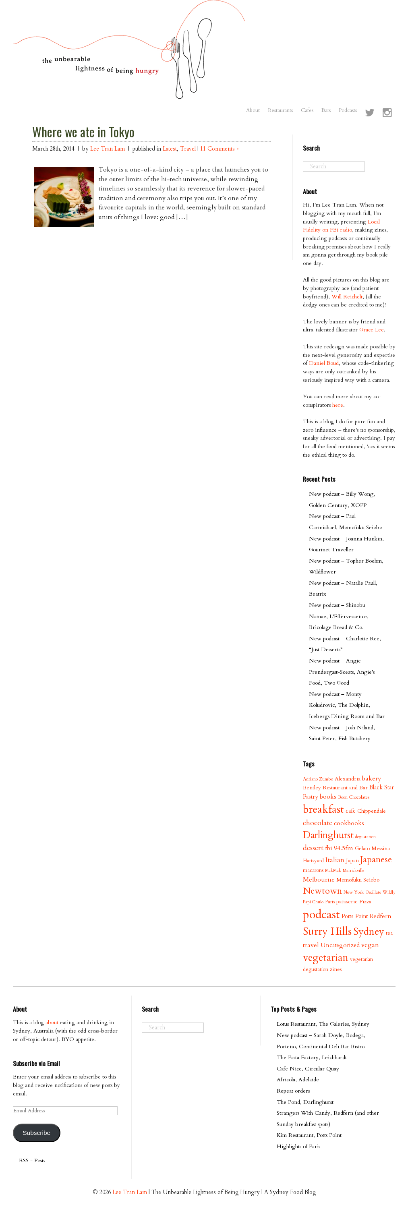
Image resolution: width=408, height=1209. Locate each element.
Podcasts (348, 110)
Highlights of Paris (298, 1146)
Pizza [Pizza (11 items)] (365, 901)
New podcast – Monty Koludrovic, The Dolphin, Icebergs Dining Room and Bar (347, 705)
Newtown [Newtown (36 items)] (322, 891)
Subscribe (36, 1132)
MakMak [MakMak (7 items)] (333, 870)
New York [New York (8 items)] (354, 892)
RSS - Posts (32, 1160)
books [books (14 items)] (328, 797)
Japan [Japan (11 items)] (352, 860)
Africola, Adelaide (298, 1079)
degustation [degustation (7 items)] (365, 837)
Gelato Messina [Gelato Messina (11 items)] (372, 848)
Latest (170, 149)
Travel (188, 149)
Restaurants (280, 110)
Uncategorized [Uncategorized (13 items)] (340, 945)
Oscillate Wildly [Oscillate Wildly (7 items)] (380, 892)
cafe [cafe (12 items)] (351, 811)
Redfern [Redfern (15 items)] (380, 916)
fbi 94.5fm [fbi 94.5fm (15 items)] (339, 848)
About (253, 110)
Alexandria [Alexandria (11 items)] (347, 779)
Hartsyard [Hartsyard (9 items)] (313, 860)
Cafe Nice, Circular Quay (308, 1068)
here (337, 405)
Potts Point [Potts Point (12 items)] (355, 916)
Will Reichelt (346, 296)
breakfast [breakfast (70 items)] (323, 809)
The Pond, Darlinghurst (305, 1102)
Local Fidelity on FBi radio (341, 226)
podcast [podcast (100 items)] (321, 915)
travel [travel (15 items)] (311, 945)
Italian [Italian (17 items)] (334, 860)
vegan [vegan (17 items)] (370, 945)
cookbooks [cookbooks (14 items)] (349, 823)
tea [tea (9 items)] (389, 933)
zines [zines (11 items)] (336, 969)
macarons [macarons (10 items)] (313, 870)
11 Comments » (219, 149)
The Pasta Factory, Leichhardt (312, 1057)
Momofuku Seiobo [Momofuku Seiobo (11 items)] (357, 880)
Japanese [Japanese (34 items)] (376, 859)
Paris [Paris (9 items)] (330, 901)
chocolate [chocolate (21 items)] (317, 823)
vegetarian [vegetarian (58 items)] (325, 958)
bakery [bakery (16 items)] (371, 778)
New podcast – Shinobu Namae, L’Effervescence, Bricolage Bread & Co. (339, 616)
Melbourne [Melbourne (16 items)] (319, 879)
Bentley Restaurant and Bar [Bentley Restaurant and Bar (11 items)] (335, 787)
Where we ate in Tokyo (83, 131)
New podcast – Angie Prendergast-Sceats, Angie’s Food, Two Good (342, 672)
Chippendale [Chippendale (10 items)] (371, 811)
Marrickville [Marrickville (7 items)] (354, 870)
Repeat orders (293, 1091)
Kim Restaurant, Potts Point (309, 1135)
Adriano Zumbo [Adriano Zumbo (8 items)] (318, 779)
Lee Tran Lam (107, 149)
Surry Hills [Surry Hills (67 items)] (327, 931)
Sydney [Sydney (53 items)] (368, 931)
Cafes (307, 110)
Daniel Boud (324, 363)
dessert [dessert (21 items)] (313, 848)
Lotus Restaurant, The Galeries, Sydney (323, 1024)
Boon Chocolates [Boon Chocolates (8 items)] (353, 797)
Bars (326, 110)
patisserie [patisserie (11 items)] (347, 901)
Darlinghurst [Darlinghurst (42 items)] (328, 835)
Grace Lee (371, 329)
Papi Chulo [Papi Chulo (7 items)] (313, 902)
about (52, 1022)
